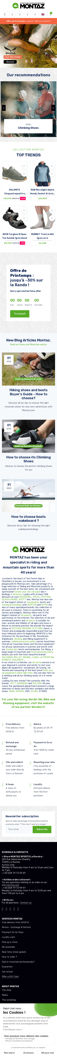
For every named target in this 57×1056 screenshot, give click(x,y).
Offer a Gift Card (10, 976)
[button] (12, 14)
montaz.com (12, 885)
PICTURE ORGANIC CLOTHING (27, 628)
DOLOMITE (18, 660)
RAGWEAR (22, 683)
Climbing (18, 639)
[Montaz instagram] (6, 908)
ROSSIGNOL (25, 597)
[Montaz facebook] (10, 908)
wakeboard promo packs (23, 641)
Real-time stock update (14, 952)
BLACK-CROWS (9, 599)
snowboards (33, 602)
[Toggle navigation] (5, 14)
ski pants (30, 620)
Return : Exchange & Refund (16, 927)
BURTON (32, 605)
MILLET (18, 657)
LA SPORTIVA (47, 657)
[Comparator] (35, 14)
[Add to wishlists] (24, 166)
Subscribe (42, 829)
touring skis (11, 649)
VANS (12, 691)
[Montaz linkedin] (18, 908)
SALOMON (7, 657)
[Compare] (24, 174)
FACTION (45, 597)
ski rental (36, 662)
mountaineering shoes (42, 652)
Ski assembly (8, 947)
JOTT (13, 683)
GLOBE (34, 691)
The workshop (9, 1000)
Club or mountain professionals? (18, 962)
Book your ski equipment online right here (27, 671)
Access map (8, 865)
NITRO (45, 605)
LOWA (35, 657)
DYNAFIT (6, 660)
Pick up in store (9, 942)
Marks (5, 995)
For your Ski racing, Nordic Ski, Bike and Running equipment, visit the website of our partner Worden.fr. (28, 703)
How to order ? (9, 957)
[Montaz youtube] (14, 908)
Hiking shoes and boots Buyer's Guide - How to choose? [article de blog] (28, 394)
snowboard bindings (12, 605)
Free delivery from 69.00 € (15, 922)
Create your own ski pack (27, 591)
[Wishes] (28, 14)
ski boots (17, 594)
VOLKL (36, 597)
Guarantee (7, 966)
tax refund (7, 971)
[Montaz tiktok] (2, 908)
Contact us (26, 902)
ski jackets (26, 615)
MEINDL (27, 657)
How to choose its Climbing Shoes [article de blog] (28, 459)
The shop (6, 990)
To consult (20, 313)
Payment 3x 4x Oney (12, 932)
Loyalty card (8, 937)
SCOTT (23, 599)
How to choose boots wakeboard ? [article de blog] (28, 519)
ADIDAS (20, 691)
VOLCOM (37, 683)
